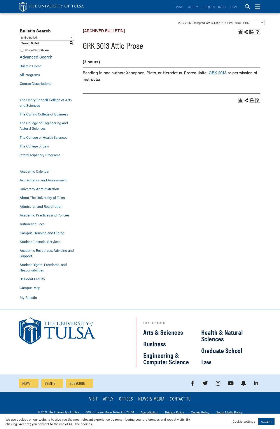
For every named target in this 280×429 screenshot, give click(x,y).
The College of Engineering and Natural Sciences (44, 125)
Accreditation (149, 412)
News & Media (151, 399)
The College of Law (34, 146)
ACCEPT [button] (266, 421)
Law (206, 361)
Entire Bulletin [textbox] (29, 37)
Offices (126, 399)
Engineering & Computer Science (166, 358)
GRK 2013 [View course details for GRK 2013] (217, 73)
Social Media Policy (229, 412)
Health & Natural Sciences (222, 335)
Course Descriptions (35, 83)
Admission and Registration (41, 206)
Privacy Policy (174, 412)
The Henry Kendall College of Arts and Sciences (46, 102)
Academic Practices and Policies (45, 215)
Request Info (214, 7)
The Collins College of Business (44, 114)
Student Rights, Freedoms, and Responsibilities (43, 267)
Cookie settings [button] (244, 421)
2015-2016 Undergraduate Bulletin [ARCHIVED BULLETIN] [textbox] (214, 23)
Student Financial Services (40, 241)
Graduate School (221, 350)
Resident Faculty (32, 278)
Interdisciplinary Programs (40, 154)
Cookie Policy (200, 412)
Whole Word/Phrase (37, 50)
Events (50, 383)
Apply (193, 7)
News (26, 383)
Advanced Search (36, 57)
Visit (180, 7)
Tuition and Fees (32, 223)
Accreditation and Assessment (43, 180)
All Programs (30, 74)
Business (154, 343)
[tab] (247, 7)
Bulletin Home (31, 65)
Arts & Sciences (163, 332)
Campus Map (30, 287)
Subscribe (77, 383)
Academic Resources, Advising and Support (47, 253)
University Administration (39, 188)
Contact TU (180, 399)
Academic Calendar (35, 171)
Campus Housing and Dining (42, 232)
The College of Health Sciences (43, 137)
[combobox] (220, 22)
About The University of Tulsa (42, 197)
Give (234, 7)
